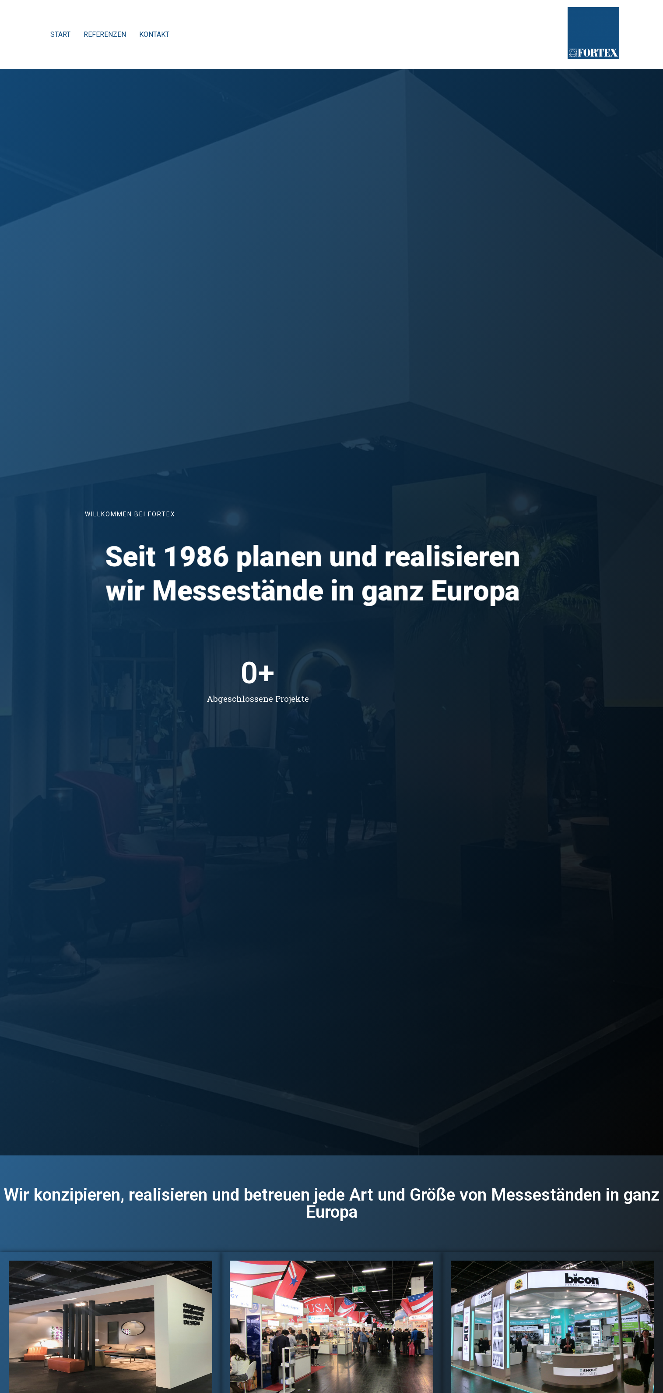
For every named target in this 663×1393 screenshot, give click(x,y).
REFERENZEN (105, 34)
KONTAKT (154, 34)
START (60, 34)
